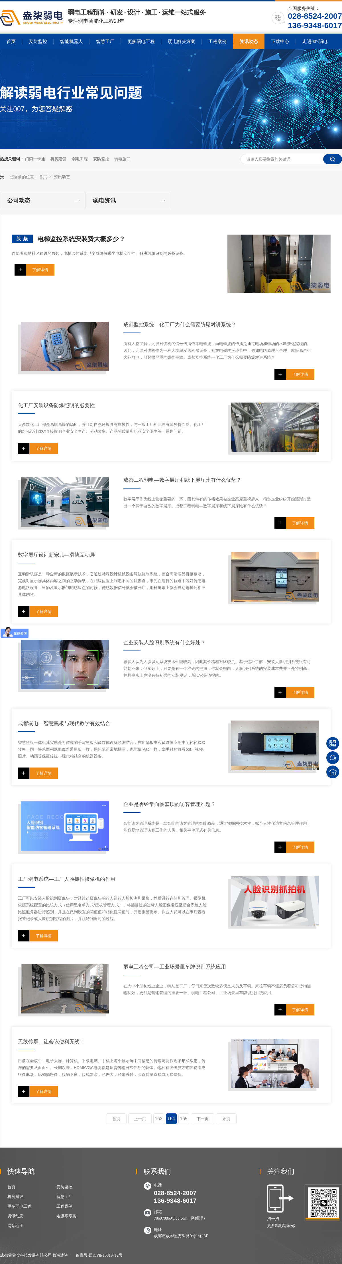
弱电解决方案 (181, 41)
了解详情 (40, 270)
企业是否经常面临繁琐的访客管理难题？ (169, 804)
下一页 (203, 1119)
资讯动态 (249, 41)
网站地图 (15, 1226)
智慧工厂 (105, 41)
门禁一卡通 (35, 159)
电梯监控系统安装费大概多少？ (81, 239)
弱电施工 (122, 159)
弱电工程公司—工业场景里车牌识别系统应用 (174, 967)
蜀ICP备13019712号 (105, 1255)
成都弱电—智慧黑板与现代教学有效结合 (64, 723)
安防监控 (38, 41)
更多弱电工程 (141, 41)
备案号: (82, 1255)
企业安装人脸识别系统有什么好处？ (164, 642)
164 (171, 1118)
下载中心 (280, 41)
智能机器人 (71, 41)
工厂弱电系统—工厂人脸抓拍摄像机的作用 (66, 879)
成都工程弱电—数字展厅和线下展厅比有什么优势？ (182, 480)
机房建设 (58, 159)
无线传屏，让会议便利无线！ (51, 1042)
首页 (11, 41)
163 (158, 1118)
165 (184, 1118)
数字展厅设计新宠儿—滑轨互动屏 (56, 555)
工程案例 (217, 41)
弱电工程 (80, 159)
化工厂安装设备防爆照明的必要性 (56, 405)
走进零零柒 (66, 1216)
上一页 (140, 1119)
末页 (226, 1119)
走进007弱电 (314, 41)
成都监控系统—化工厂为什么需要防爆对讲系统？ (179, 324)
